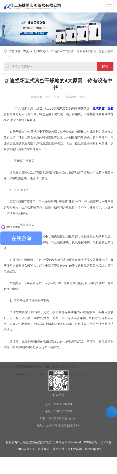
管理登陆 (43, 423)
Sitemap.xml (93, 423)
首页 (26, 51)
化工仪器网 (74, 423)
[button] (6, 29)
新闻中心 (40, 51)
